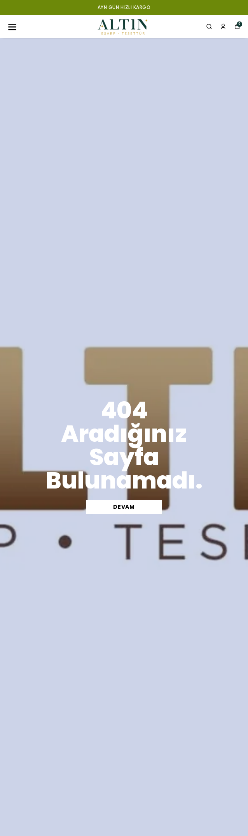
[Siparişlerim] (223, 26)
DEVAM (124, 507)
